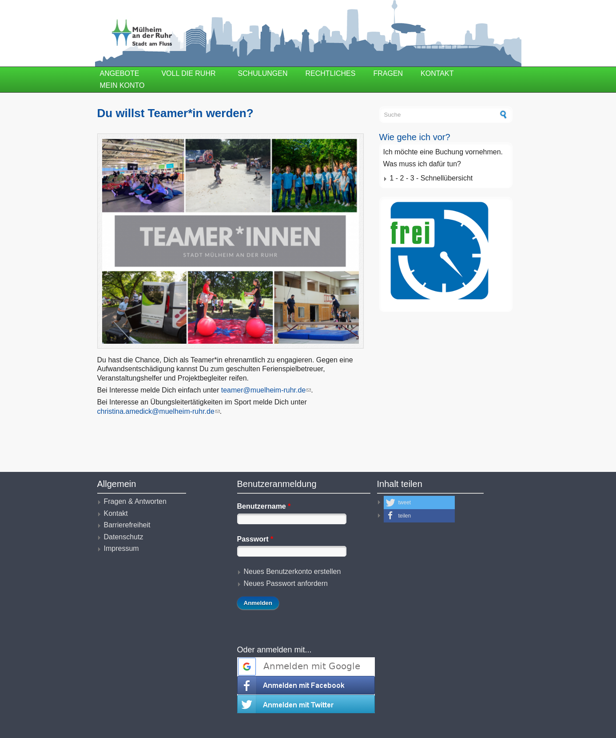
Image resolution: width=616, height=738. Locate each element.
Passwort (255, 539)
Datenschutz (123, 537)
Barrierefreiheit (127, 525)
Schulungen (263, 73)
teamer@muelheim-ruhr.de (266, 390)
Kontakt (437, 73)
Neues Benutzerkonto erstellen (292, 571)
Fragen (388, 73)
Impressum (121, 548)
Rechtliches (331, 73)
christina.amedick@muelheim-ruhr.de (158, 411)
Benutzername (264, 506)
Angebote (119, 73)
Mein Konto (122, 85)
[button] (419, 502)
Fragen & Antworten (135, 501)
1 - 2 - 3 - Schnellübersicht (431, 178)
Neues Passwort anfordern (286, 583)
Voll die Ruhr (188, 73)
